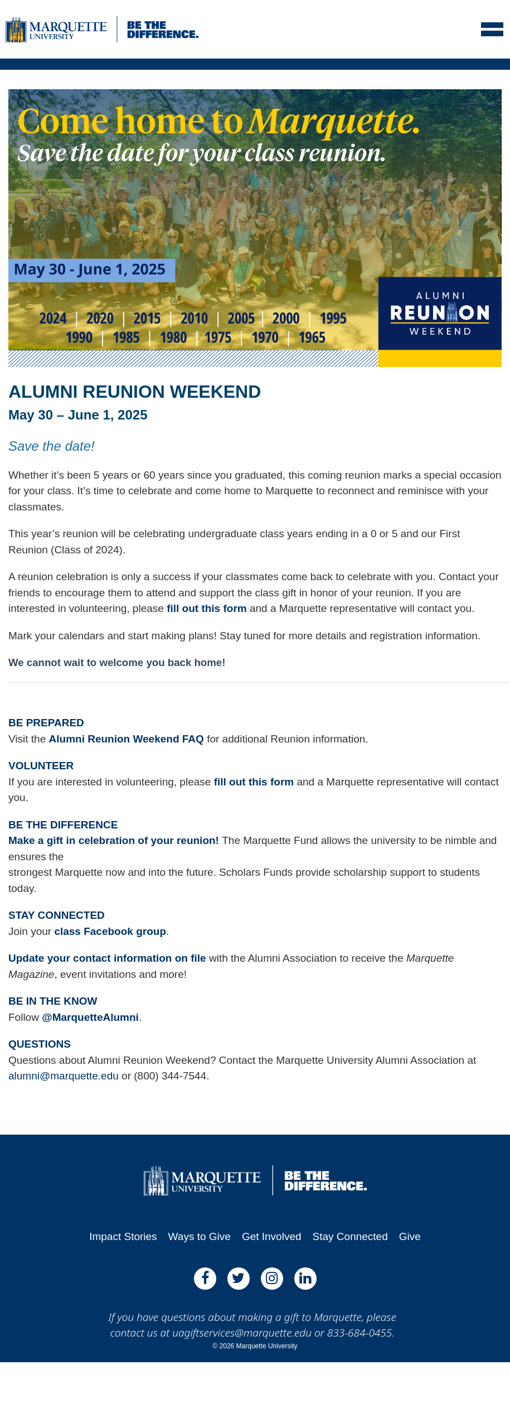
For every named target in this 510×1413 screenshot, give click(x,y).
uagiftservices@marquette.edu (242, 1332)
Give (410, 1236)
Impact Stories (123, 1236)
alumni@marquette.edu (63, 1076)
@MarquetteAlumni (90, 1017)
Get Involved (272, 1236)
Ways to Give (199, 1236)
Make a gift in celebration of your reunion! (115, 840)
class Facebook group (110, 931)
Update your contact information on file (107, 958)
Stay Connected (350, 1236)
